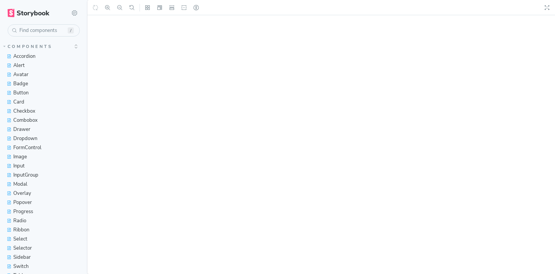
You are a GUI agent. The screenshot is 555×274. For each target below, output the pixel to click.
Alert (16, 65)
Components (27, 46)
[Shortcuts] (74, 13)
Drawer (18, 129)
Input (16, 165)
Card (15, 102)
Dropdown (22, 138)
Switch (18, 266)
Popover (19, 202)
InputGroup (22, 175)
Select (17, 239)
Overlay (19, 193)
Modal (17, 184)
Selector (19, 248)
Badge (17, 83)
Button (18, 92)
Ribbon (18, 229)
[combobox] (44, 30)
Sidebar (19, 257)
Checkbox (21, 111)
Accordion (21, 56)
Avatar (18, 74)
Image (17, 156)
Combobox (22, 120)
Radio (16, 220)
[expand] (76, 46)
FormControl (24, 147)
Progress (20, 211)
